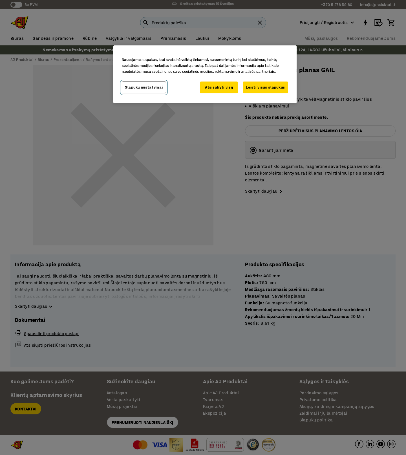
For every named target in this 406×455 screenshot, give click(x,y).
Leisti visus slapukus (265, 87)
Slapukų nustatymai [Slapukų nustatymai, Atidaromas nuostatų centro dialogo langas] (144, 87)
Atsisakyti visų (219, 87)
